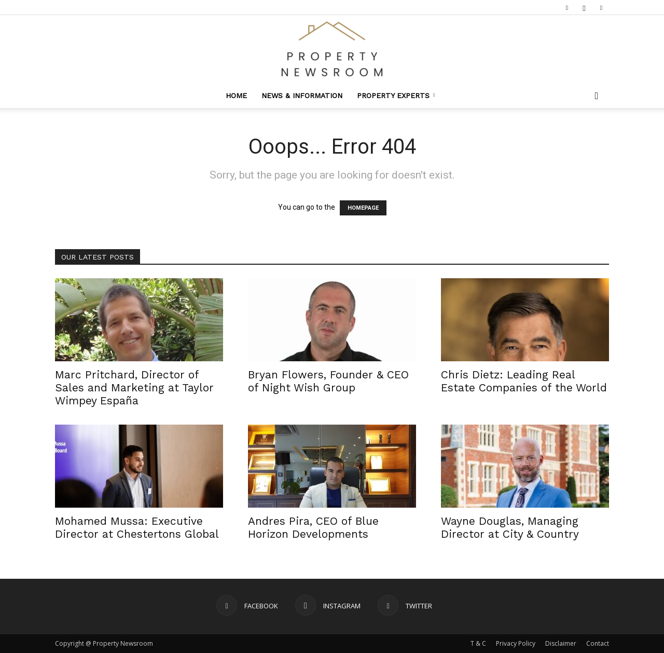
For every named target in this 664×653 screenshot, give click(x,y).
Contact (597, 643)
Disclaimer (560, 643)
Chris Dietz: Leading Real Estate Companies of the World (524, 381)
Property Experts (396, 95)
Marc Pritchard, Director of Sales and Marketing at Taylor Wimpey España (134, 387)
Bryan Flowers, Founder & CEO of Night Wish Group (328, 381)
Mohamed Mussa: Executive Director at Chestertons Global (137, 527)
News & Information (301, 95)
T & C (478, 643)
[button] (596, 96)
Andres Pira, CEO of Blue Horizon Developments (313, 527)
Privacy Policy (515, 643)
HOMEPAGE (363, 208)
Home (236, 95)
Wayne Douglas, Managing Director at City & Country (510, 527)
